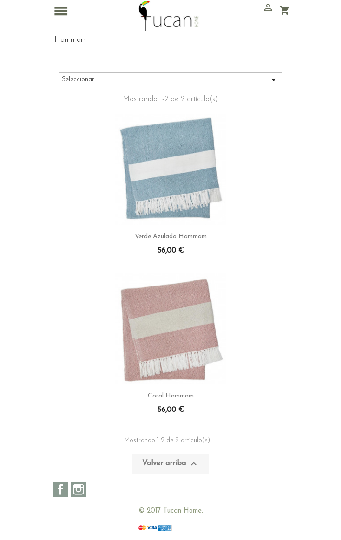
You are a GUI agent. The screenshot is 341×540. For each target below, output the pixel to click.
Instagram (78, 489)
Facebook (60, 489)
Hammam (70, 40)
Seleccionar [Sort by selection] (170, 79)
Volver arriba (170, 463)
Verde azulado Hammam (171, 236)
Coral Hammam (171, 395)
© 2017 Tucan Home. (170, 510)
